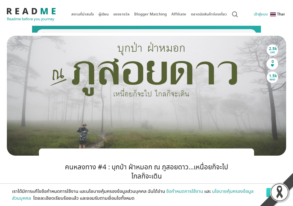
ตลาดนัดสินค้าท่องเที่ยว (209, 14)
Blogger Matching (150, 14)
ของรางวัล (121, 14)
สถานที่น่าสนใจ (82, 14)
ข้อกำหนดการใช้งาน (184, 191)
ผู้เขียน (103, 14)
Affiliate (178, 14)
